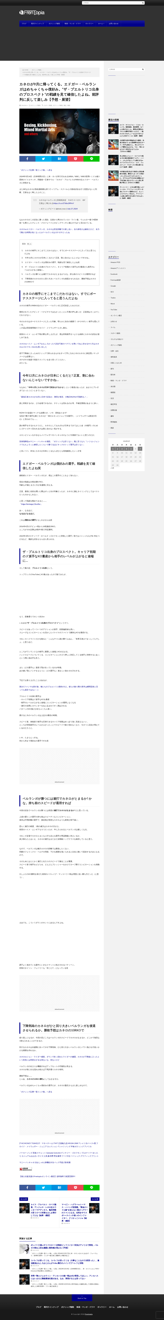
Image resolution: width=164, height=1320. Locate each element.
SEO (112, 292)
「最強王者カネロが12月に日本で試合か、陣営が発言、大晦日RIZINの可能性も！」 (53, 397)
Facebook (114, 274)
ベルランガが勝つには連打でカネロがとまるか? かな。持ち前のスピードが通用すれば (59, 274)
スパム (113, 327)
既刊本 (113, 375)
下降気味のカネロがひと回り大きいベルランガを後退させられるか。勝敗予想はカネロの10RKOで (59, 280)
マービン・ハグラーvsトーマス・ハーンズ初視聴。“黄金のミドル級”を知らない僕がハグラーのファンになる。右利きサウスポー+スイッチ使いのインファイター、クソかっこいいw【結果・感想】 (75, 1212)
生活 (112, 398)
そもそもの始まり (117, 339)
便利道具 (114, 357)
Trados (113, 298)
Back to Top (82, 1298)
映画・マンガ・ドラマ (73, 23)
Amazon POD (115, 262)
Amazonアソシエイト (118, 268)
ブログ (24, 23)
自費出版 (114, 410)
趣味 (112, 416)
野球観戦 (114, 422)
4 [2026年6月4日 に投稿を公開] (126, 449)
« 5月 (112, 468)
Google (113, 286)
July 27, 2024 (72, 209)
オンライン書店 (116, 315)
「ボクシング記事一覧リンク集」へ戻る (35, 170)
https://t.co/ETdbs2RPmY (64, 203)
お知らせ (114, 321)
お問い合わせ (113, 23)
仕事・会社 (115, 351)
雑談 (68, 105)
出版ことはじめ (116, 363)
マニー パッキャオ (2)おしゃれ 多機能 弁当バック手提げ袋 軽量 (45, 1162)
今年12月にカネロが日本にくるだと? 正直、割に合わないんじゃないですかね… (56, 257)
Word (113, 304)
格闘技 (113, 392)
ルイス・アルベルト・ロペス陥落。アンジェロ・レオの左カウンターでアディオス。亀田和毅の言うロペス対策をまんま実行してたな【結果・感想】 (43, 1209)
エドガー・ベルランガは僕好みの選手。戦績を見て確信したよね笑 (51, 262)
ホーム (100, 23)
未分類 (113, 386)
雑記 (65, 105)
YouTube (114, 309)
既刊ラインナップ (37, 23)
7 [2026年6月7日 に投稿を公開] (140, 449)
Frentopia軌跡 (116, 280)
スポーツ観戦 (48, 105)
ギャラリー (89, 23)
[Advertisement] (82, 44)
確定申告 (114, 404)
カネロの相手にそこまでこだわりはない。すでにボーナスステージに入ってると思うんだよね (59, 252)
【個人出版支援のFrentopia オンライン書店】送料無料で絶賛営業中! (47, 1176)
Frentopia (88, 1314)
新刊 (112, 369)
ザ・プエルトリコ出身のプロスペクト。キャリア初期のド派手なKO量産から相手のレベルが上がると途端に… (59, 268)
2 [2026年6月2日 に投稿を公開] (117, 449)
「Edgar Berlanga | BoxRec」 (30, 504)
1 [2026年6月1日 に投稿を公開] (112, 449)
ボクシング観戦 (54, 23)
